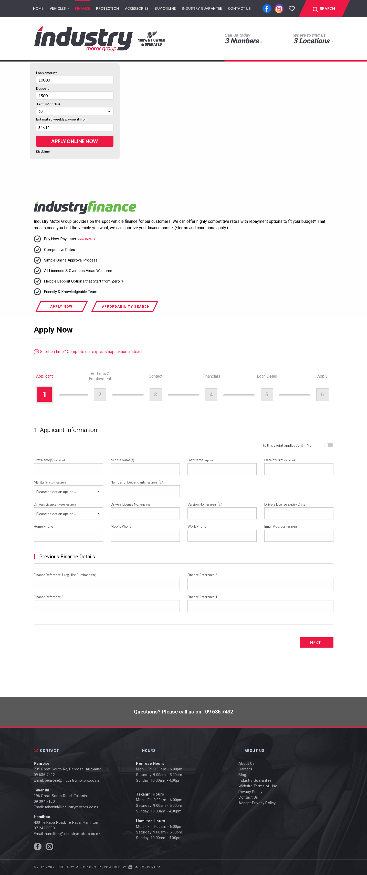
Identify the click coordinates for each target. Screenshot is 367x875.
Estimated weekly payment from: (62, 119)
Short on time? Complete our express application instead (88, 351)
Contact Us (239, 8)
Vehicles (59, 8)
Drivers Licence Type (55, 504)
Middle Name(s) (122, 460)
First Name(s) (49, 460)
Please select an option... (56, 491)
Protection (107, 8)
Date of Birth (279, 460)
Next (315, 642)
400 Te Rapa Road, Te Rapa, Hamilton (66, 822)
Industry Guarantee (202, 8)
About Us (246, 763)
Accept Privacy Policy (257, 803)
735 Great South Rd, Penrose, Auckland (67, 769)
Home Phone (43, 526)
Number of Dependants (137, 482)
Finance (82, 8)
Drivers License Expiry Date (284, 504)
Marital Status (50, 482)
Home (38, 8)
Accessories (137, 8)
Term (48, 104)
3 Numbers (241, 41)
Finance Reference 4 (202, 597)
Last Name (200, 460)
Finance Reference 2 (202, 575)
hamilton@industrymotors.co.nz (72, 833)
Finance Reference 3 (49, 597)
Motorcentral (145, 867)
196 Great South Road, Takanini (61, 795)
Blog (242, 774)
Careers (245, 769)
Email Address (280, 526)
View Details (86, 239)
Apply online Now (74, 141)
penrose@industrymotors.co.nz (72, 780)
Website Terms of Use (257, 786)
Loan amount (46, 73)
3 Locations (311, 41)
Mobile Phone (121, 526)
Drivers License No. (130, 504)
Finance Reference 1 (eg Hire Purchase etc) (65, 575)
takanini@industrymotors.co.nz (72, 807)
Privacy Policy (250, 791)
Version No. (204, 504)
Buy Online (165, 8)
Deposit (42, 88)
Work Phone (196, 526)
